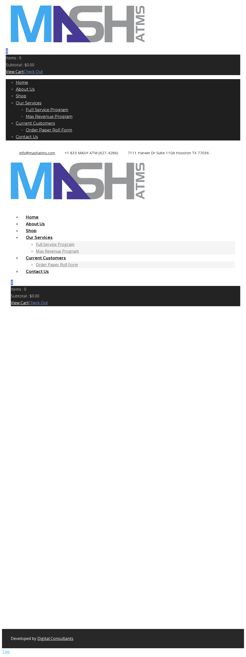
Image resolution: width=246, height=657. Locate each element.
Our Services (28, 103)
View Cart (15, 71)
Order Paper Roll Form (49, 130)
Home (22, 82)
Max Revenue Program (49, 116)
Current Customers (35, 123)
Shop (21, 96)
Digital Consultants (55, 638)
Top (6, 651)
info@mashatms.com (37, 152)
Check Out (33, 71)
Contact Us (27, 136)
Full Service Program (47, 109)
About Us (25, 89)
